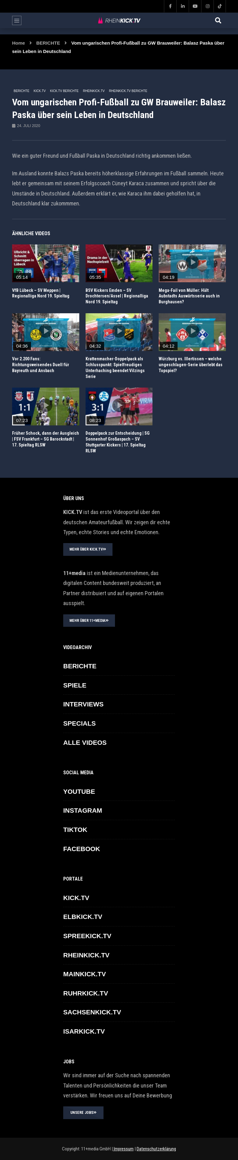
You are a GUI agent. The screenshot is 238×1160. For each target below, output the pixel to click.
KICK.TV (40, 91)
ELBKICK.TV (82, 916)
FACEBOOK (81, 848)
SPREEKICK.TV (87, 935)
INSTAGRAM (82, 810)
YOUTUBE (79, 791)
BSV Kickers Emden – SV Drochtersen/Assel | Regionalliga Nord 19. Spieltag (117, 296)
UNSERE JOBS (83, 1112)
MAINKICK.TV (84, 974)
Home (18, 43)
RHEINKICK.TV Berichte (128, 91)
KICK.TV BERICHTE (64, 91)
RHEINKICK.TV (94, 91)
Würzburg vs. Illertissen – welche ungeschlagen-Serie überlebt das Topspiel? (191, 364)
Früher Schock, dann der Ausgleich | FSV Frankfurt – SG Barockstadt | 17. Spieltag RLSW (45, 439)
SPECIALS (79, 723)
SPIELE (74, 685)
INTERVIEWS (83, 704)
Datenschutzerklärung (156, 1149)
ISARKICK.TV (84, 1031)
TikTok (75, 829)
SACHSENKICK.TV (92, 1012)
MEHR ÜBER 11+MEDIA (89, 620)
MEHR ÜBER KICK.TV (87, 549)
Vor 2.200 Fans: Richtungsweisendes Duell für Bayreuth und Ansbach (40, 364)
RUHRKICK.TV (85, 993)
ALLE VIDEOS (85, 742)
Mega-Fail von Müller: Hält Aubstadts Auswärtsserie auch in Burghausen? (189, 296)
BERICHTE (48, 43)
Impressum (123, 1149)
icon (45, 262)
